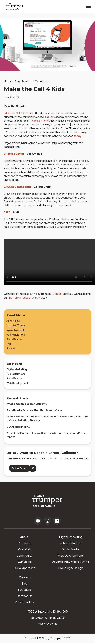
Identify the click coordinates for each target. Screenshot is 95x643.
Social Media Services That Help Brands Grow (34, 410)
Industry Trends (16, 325)
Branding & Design (70, 568)
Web (9, 344)
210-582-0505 (47, 624)
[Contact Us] (22, 468)
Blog (24, 583)
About (24, 537)
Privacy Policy (24, 602)
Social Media (14, 339)
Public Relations (16, 334)
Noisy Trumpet (15, 330)
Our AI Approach (24, 568)
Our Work (24, 549)
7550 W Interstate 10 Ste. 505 (47, 611)
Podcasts (12, 348)
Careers (24, 577)
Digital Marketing (16, 369)
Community (24, 555)
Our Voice (24, 562)
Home (8, 81)
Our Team (24, 543)
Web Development (17, 383)
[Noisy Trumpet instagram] (47, 521)
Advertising (13, 321)
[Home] (47, 501)
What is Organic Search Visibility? (26, 404)
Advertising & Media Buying (70, 562)
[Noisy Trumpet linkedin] (57, 521)
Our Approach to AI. (18, 426)
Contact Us (24, 596)
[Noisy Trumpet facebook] (38, 521)
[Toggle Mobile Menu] (88, 6)
